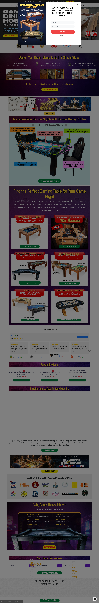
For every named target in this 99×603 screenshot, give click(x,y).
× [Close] (77, 3)
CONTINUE (62, 30)
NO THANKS (62, 34)
